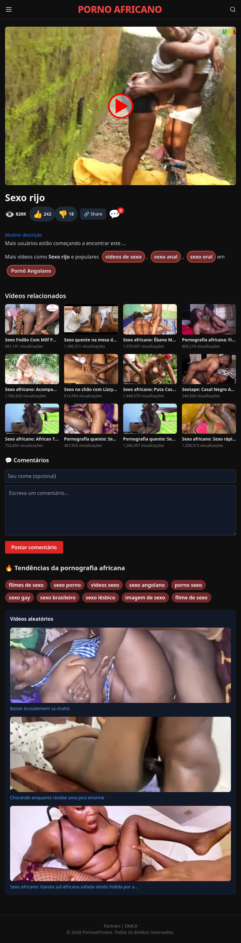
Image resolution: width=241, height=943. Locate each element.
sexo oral (201, 256)
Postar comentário (34, 547)
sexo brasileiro (58, 597)
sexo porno (67, 584)
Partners (113, 926)
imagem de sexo (145, 597)
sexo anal (166, 256)
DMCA (131, 926)
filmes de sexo (26, 584)
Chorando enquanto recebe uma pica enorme (57, 798)
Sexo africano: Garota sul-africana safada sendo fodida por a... (74, 887)
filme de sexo (191, 597)
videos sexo (105, 584)
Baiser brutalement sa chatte (40, 708)
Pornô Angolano (31, 270)
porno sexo (188, 584)
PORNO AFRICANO (120, 9)
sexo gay (19, 597)
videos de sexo (123, 256)
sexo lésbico (100, 597)
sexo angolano (147, 584)
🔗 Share (93, 214)
